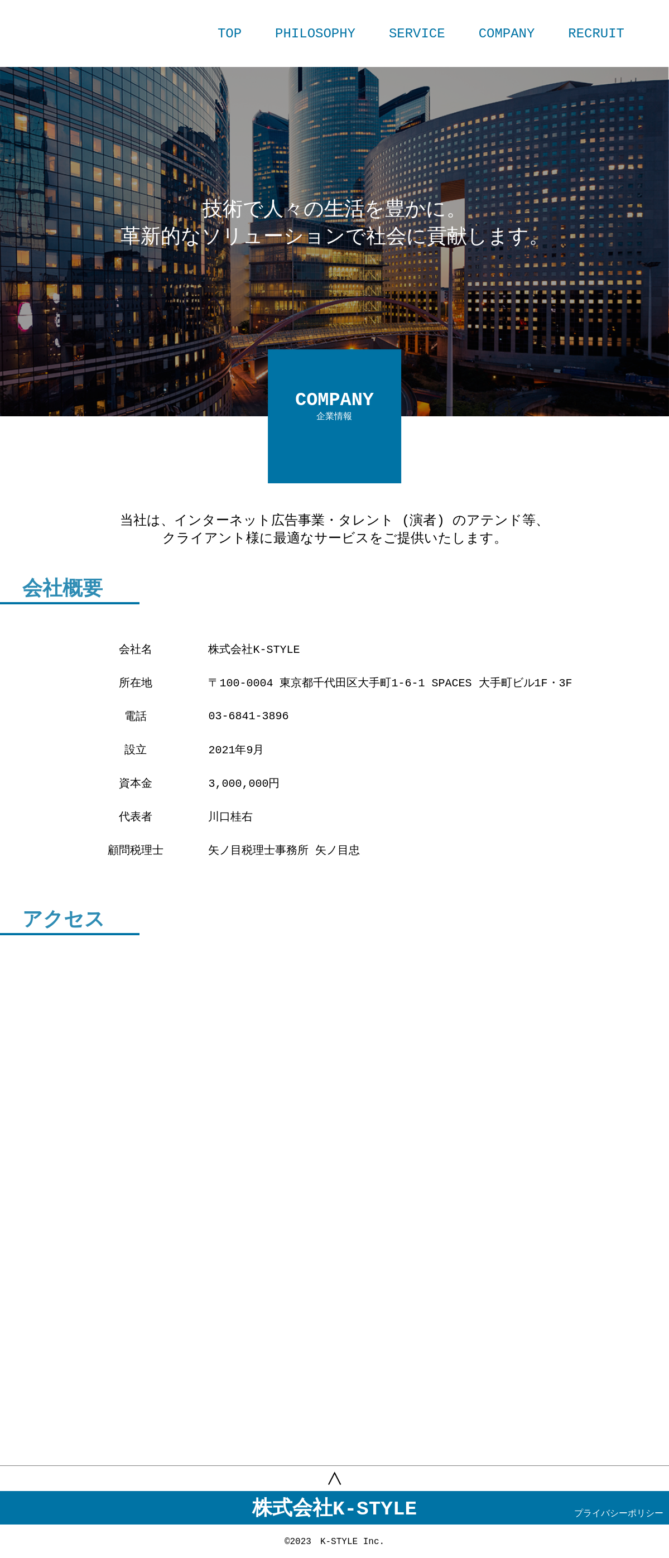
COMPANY (507, 33)
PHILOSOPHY (315, 33)
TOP (230, 33)
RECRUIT (596, 33)
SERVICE (417, 33)
